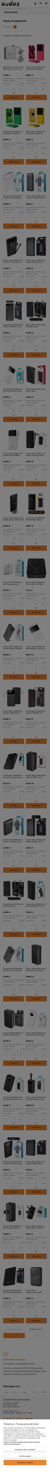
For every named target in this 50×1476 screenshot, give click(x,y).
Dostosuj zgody (25, 1456)
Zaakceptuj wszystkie (25, 1462)
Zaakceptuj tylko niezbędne (25, 1449)
